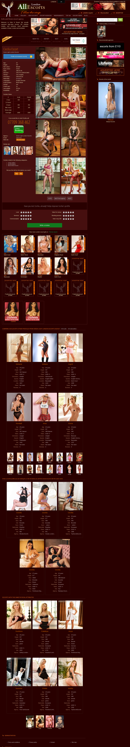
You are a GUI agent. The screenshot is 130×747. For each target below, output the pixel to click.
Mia (50, 473)
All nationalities (72, 328)
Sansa (10, 473)
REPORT (44, 40)
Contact (52, 742)
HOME (16, 15)
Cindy (79, 461)
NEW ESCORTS (33, 15)
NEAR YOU (33, 40)
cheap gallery (11, 161)
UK (61, 1)
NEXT (54, 40)
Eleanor (20, 473)
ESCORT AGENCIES (46, 15)
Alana (50, 461)
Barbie (40, 461)
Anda (30, 473)
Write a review (45, 225)
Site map (74, 742)
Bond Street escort (13, 164)
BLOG (86, 15)
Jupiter (69, 461)
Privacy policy (33, 742)
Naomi (60, 461)
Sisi (20, 461)
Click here (19, 136)
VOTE (63, 40)
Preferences (111, 23)
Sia (40, 472)
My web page (20, 138)
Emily (79, 473)
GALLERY (23, 15)
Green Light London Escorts (11, 51)
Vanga (69, 473)
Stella (60, 473)
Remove (100, 37)
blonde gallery (12, 162)
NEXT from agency (60, 198)
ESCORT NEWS (77, 15)
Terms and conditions (14, 742)
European (19, 77)
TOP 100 (68, 15)
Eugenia (10, 461)
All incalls (64, 328)
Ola (30, 461)
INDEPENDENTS (59, 15)
